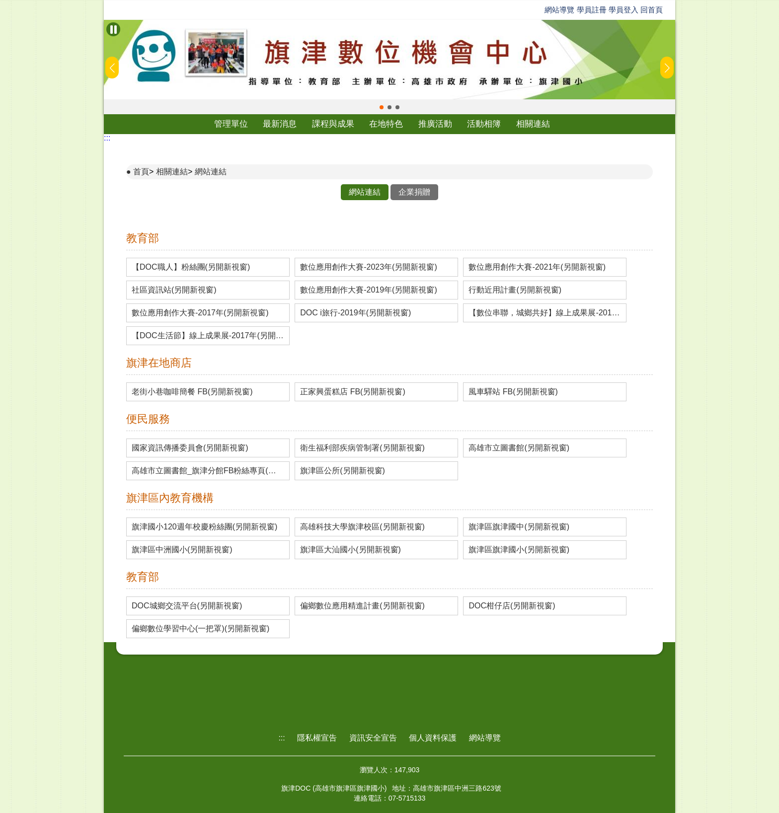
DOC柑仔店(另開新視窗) (511, 606)
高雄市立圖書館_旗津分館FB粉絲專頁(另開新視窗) (208, 471)
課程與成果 (333, 124)
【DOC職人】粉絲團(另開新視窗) (191, 267)
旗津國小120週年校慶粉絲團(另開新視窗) (204, 527)
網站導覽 (559, 9)
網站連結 (211, 171)
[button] (382, 107)
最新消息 (280, 124)
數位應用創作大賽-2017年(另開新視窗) (200, 313)
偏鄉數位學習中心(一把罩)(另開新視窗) (200, 629)
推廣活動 (435, 124)
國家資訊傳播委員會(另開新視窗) (190, 448)
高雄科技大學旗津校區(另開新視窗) (362, 527)
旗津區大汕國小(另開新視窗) (350, 550)
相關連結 (533, 124)
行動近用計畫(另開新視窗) (514, 290)
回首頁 (651, 9)
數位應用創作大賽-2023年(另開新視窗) (368, 267)
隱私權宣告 (317, 738)
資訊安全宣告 (373, 738)
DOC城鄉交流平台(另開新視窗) (187, 606)
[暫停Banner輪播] (113, 29)
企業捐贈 (414, 192)
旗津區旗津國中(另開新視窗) (518, 527)
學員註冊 (592, 9)
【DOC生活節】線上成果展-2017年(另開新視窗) (208, 336)
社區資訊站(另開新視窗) (174, 290)
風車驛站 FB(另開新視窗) (513, 392)
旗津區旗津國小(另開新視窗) (518, 550)
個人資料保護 (433, 738)
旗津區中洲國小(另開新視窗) (182, 550)
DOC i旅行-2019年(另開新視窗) (355, 313)
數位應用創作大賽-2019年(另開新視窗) (368, 290)
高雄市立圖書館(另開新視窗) (518, 448)
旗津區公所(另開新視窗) (342, 471)
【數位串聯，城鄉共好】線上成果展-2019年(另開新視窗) (544, 313)
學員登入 (623, 9)
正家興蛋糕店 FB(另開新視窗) (352, 392)
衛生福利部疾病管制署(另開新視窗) (362, 448)
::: (107, 138)
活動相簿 (484, 124)
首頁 (141, 171)
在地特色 (386, 124)
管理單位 (231, 124)
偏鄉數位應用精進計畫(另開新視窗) (362, 606)
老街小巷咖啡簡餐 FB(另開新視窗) (192, 392)
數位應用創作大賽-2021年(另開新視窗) (537, 267)
